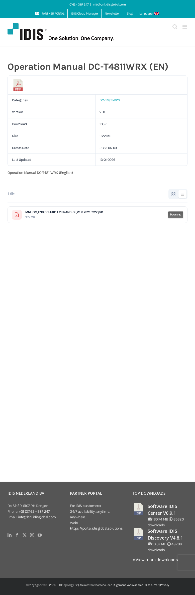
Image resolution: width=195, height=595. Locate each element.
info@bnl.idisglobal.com (109, 4)
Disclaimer (151, 585)
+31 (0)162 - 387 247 (34, 511)
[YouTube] (39, 535)
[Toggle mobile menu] (184, 26)
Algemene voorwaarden (128, 585)
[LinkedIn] (9, 535)
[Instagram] (32, 535)
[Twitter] (24, 535)
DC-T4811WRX (110, 100)
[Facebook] (17, 535)
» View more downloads (155, 559)
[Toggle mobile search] (174, 26)
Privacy (164, 585)
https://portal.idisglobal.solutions (96, 528)
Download (175, 214)
